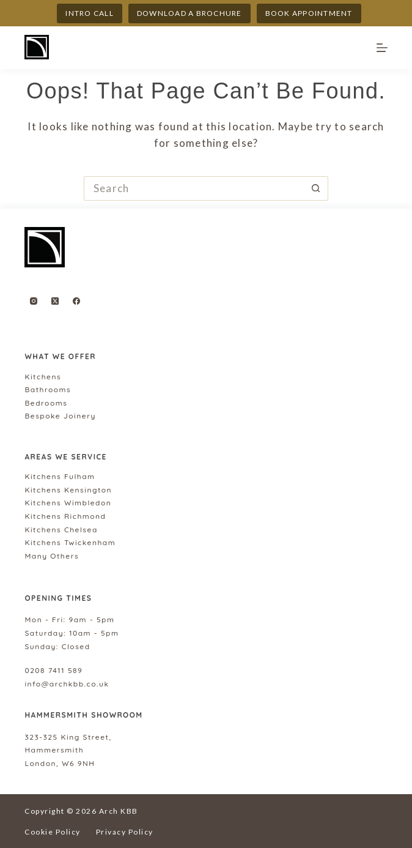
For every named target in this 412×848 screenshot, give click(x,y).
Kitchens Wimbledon (67, 502)
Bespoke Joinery (59, 415)
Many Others (51, 555)
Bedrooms (45, 402)
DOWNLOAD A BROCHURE (189, 13)
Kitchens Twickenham (70, 542)
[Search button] (316, 188)
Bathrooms (47, 389)
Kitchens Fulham (59, 476)
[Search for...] (194, 188)
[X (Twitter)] (55, 301)
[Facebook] (76, 301)
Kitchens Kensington (68, 489)
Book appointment (309, 13)
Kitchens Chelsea (60, 529)
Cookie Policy (52, 832)
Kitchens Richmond (65, 516)
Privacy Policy (124, 832)
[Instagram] (33, 301)
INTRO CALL (89, 13)
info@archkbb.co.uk (66, 683)
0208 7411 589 (53, 670)
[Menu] (382, 47)
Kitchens (42, 376)
